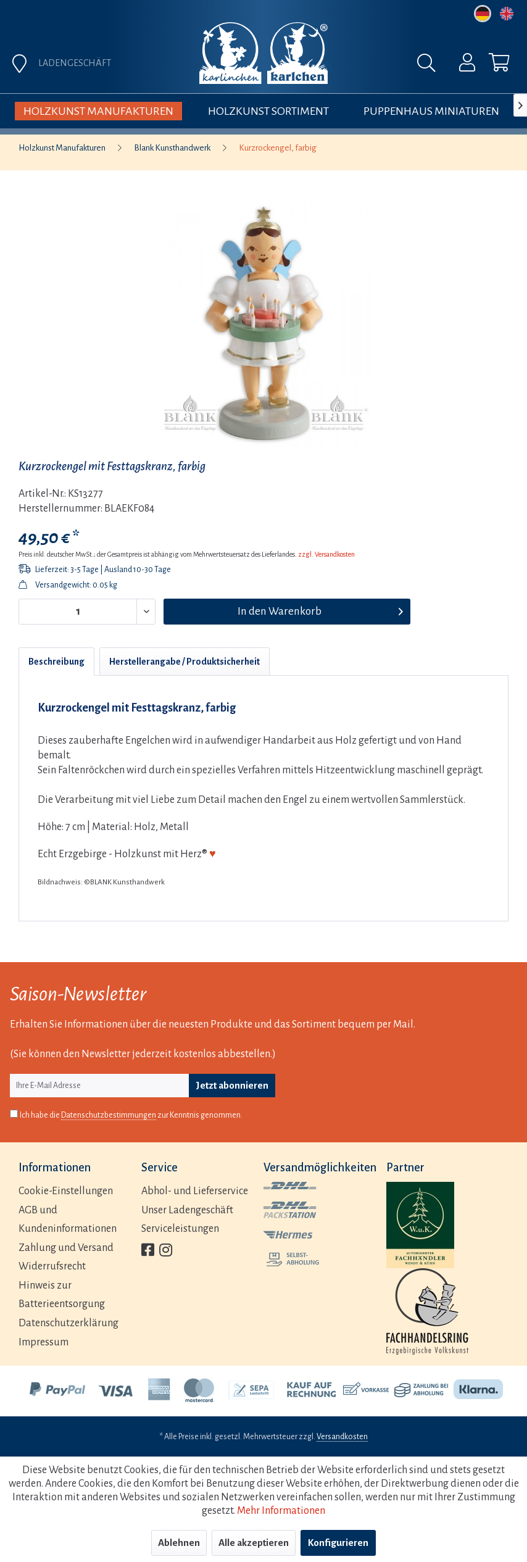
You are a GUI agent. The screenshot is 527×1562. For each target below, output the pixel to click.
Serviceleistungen (180, 1228)
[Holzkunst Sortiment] (268, 111)
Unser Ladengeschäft (187, 1210)
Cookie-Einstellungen (66, 1191)
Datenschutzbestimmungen (108, 1115)
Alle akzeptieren (253, 1542)
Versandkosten (342, 1436)
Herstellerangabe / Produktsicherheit (184, 662)
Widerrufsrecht (52, 1266)
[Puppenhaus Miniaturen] (431, 111)
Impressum (43, 1342)
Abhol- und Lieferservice (194, 1191)
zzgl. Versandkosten (326, 554)
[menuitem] (459, 65)
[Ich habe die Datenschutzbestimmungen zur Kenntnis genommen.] (14, 1114)
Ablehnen (179, 1542)
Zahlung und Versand (66, 1247)
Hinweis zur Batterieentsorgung (62, 1295)
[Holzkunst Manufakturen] (98, 111)
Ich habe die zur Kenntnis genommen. (131, 1115)
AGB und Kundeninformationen (68, 1220)
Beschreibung (56, 662)
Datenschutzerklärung (68, 1323)
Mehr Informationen (281, 1510)
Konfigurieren (338, 1542)
